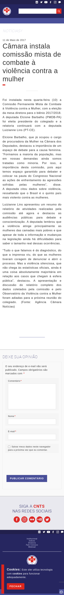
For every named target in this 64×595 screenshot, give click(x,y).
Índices (32, 541)
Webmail (32, 547)
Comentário (15, 381)
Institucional (32, 539)
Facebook (50, 2)
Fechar (16, 586)
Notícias (11, 30)
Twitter (41, 2)
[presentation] (31, 462)
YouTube (46, 2)
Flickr (37, 2)
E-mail (12, 431)
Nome (12, 416)
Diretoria (32, 543)
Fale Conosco (59, 2)
